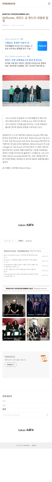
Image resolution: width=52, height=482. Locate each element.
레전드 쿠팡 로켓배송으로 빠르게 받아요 (23, 59)
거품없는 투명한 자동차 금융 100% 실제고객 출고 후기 (18, 42)
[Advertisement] (26, 249)
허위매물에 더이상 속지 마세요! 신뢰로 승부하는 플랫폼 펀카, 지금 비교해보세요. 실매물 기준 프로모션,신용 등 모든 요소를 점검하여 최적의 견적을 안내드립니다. (19, 47)
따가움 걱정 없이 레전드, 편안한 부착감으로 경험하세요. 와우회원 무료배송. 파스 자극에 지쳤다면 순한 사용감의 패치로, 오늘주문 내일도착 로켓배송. (25, 64)
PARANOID (8, 3)
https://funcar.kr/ (12, 39)
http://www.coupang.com (15, 56)
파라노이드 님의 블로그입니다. (15, 393)
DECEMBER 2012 (23, 284)
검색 (47, 448)
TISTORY (26, 479)
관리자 (34, 479)
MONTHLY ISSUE (10, 284)
